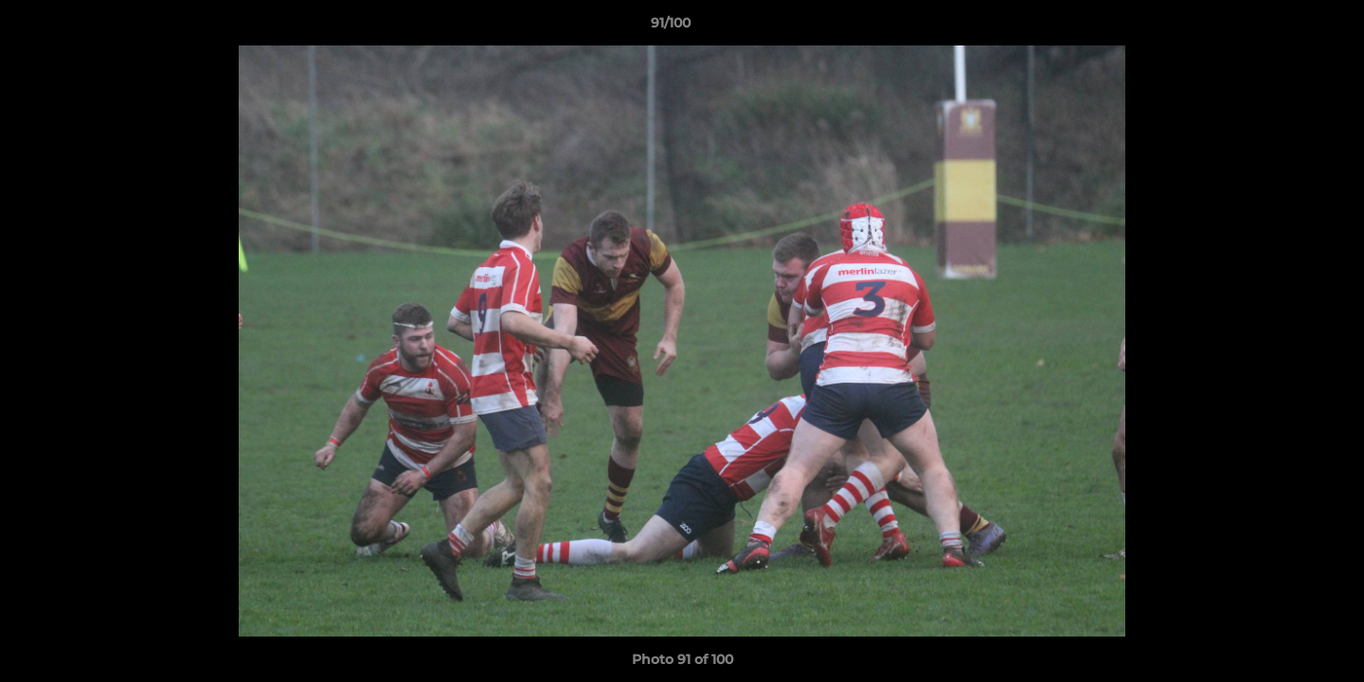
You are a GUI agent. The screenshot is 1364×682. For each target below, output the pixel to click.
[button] (1284, 27)
